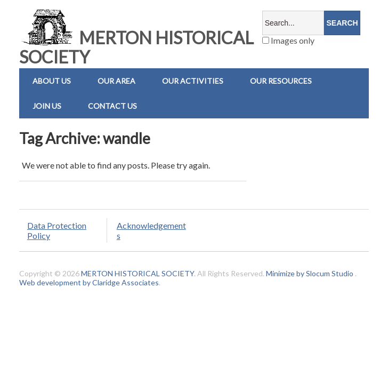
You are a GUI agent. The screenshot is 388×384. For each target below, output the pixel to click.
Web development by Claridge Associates (89, 282)
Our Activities (192, 80)
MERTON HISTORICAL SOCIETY (136, 47)
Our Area (116, 80)
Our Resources (281, 80)
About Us (52, 80)
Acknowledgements (151, 230)
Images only (288, 40)
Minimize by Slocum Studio (309, 273)
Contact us (112, 105)
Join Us (47, 105)
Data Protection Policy (56, 230)
